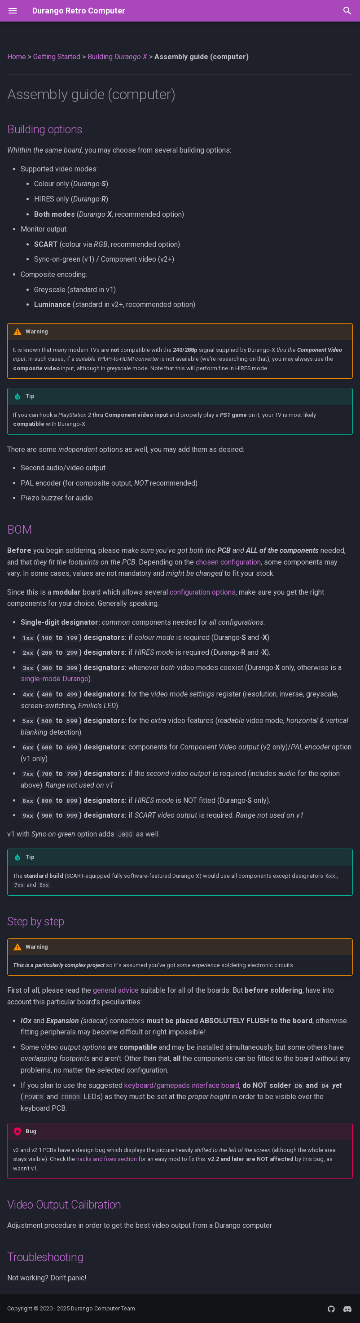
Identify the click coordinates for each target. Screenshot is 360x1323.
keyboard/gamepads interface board (181, 1085)
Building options (45, 129)
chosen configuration (228, 562)
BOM (19, 529)
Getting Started (56, 57)
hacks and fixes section (106, 1159)
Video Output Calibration (64, 1204)
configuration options (203, 592)
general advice (116, 990)
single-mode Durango (54, 679)
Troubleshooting (45, 1257)
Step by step (35, 921)
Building (117, 57)
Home (16, 57)
